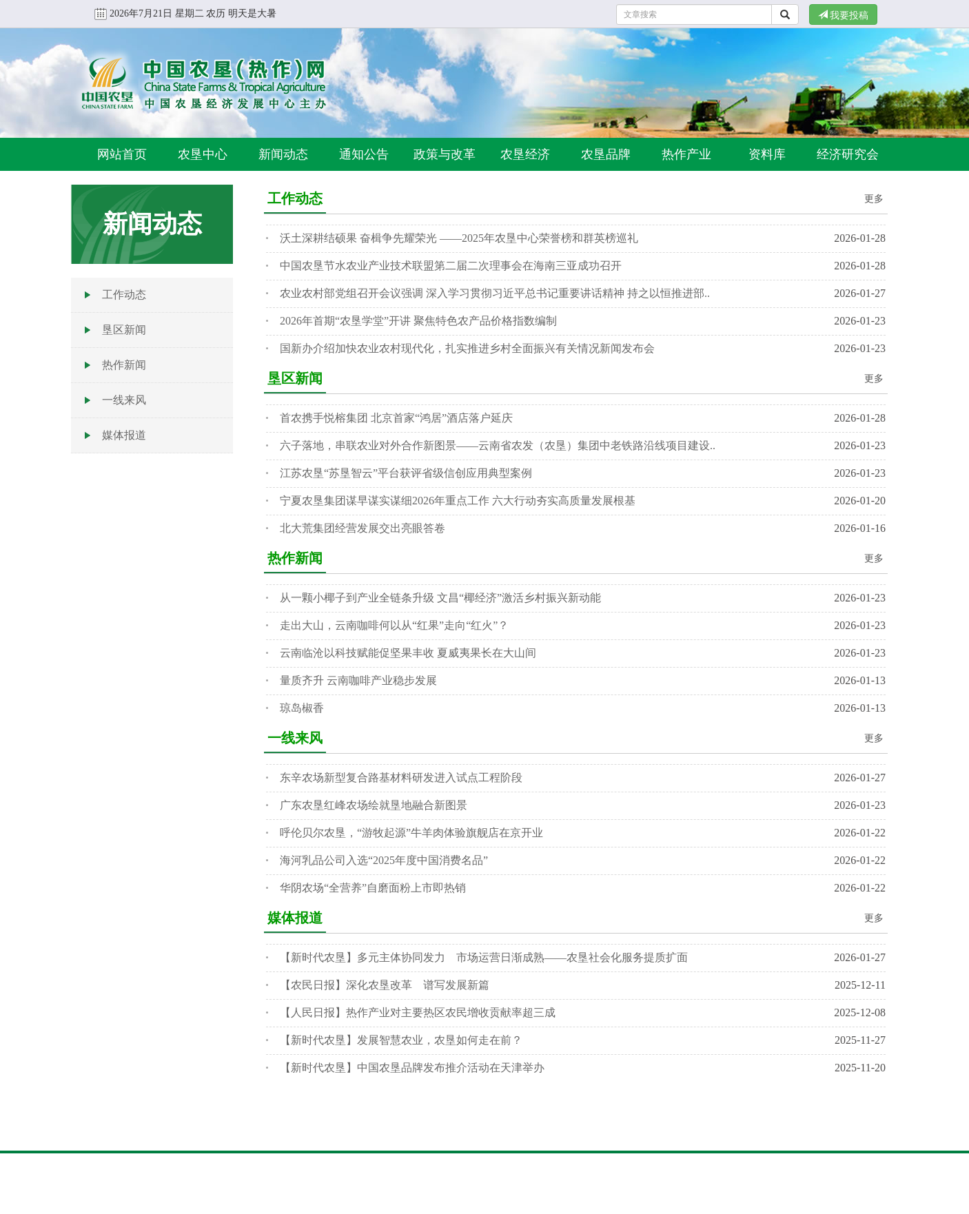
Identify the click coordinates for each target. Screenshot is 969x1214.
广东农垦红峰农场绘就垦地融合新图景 (373, 805)
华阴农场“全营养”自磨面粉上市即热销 (373, 888)
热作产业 (686, 154)
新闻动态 (283, 154)
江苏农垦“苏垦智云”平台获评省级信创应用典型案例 (406, 473)
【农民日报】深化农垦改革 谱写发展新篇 (384, 985)
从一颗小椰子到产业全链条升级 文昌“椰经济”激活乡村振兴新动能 (440, 598)
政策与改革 (445, 154)
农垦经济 (525, 154)
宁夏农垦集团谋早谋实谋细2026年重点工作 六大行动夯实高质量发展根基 (457, 500)
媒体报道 (124, 435)
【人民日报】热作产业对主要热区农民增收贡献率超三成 (417, 1012)
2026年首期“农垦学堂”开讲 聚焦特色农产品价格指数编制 (418, 321)
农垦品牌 (606, 154)
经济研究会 (848, 154)
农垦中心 (202, 154)
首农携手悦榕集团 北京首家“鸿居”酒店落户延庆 (396, 418)
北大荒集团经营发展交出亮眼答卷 (362, 528)
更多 (874, 199)
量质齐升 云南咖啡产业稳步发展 (358, 680)
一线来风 (124, 400)
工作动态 (124, 294)
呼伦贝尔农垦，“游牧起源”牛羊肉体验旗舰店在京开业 (411, 833)
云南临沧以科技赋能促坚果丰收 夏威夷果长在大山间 (408, 653)
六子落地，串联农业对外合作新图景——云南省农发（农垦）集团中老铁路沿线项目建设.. (497, 445)
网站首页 (122, 154)
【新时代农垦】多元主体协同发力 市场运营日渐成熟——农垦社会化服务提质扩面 (484, 957)
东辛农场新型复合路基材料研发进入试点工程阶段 (401, 777)
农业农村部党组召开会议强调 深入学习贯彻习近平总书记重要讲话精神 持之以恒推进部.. (495, 293)
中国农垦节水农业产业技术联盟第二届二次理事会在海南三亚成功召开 (451, 265)
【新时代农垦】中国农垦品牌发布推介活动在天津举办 (412, 1067)
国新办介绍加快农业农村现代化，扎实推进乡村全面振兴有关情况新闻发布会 (467, 348)
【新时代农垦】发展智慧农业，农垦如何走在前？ (401, 1040)
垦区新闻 (124, 330)
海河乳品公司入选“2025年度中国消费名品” (384, 860)
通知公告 (364, 154)
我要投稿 (843, 15)
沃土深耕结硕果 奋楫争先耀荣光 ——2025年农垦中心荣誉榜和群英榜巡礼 (459, 238)
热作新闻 (124, 365)
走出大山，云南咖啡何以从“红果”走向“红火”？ (394, 625)
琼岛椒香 (302, 708)
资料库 (767, 154)
